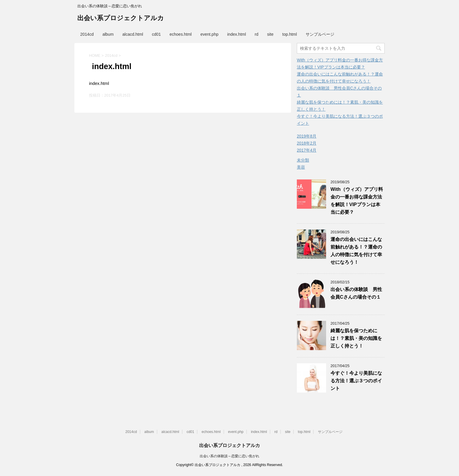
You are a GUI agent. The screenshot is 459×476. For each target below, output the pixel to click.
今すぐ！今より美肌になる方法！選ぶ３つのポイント (356, 381)
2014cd (87, 34)
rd (256, 34)
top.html (289, 34)
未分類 (303, 160)
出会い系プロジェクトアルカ (120, 18)
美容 (301, 167)
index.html (236, 34)
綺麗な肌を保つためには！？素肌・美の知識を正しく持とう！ (356, 338)
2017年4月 (306, 150)
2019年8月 (306, 136)
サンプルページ (320, 34)
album (108, 34)
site (270, 34)
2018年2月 (306, 143)
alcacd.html (132, 34)
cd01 (156, 34)
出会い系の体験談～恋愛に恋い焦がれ (229, 456)
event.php (210, 34)
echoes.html (180, 34)
